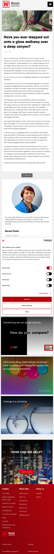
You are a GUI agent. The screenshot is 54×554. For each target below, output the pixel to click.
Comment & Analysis (9, 514)
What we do (23, 493)
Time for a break (11, 236)
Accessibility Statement (10, 551)
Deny (27, 312)
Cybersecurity (7, 510)
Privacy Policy (6, 544)
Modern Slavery (33, 551)
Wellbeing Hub (24, 515)
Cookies (30, 544)
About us (22, 497)
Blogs (4, 518)
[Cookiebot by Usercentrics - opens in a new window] (43, 240)
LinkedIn (39, 493)
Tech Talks (5, 493)
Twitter (38, 497)
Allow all (27, 299)
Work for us (23, 508)
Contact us (23, 511)
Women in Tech (7, 507)
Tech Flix (5, 521)
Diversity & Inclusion (9, 503)
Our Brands (23, 501)
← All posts (27, 175)
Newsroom (23, 504)
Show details (43, 293)
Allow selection (27, 305)
